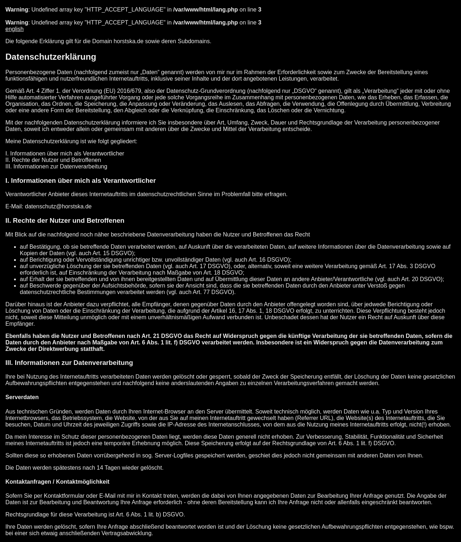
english (14, 29)
